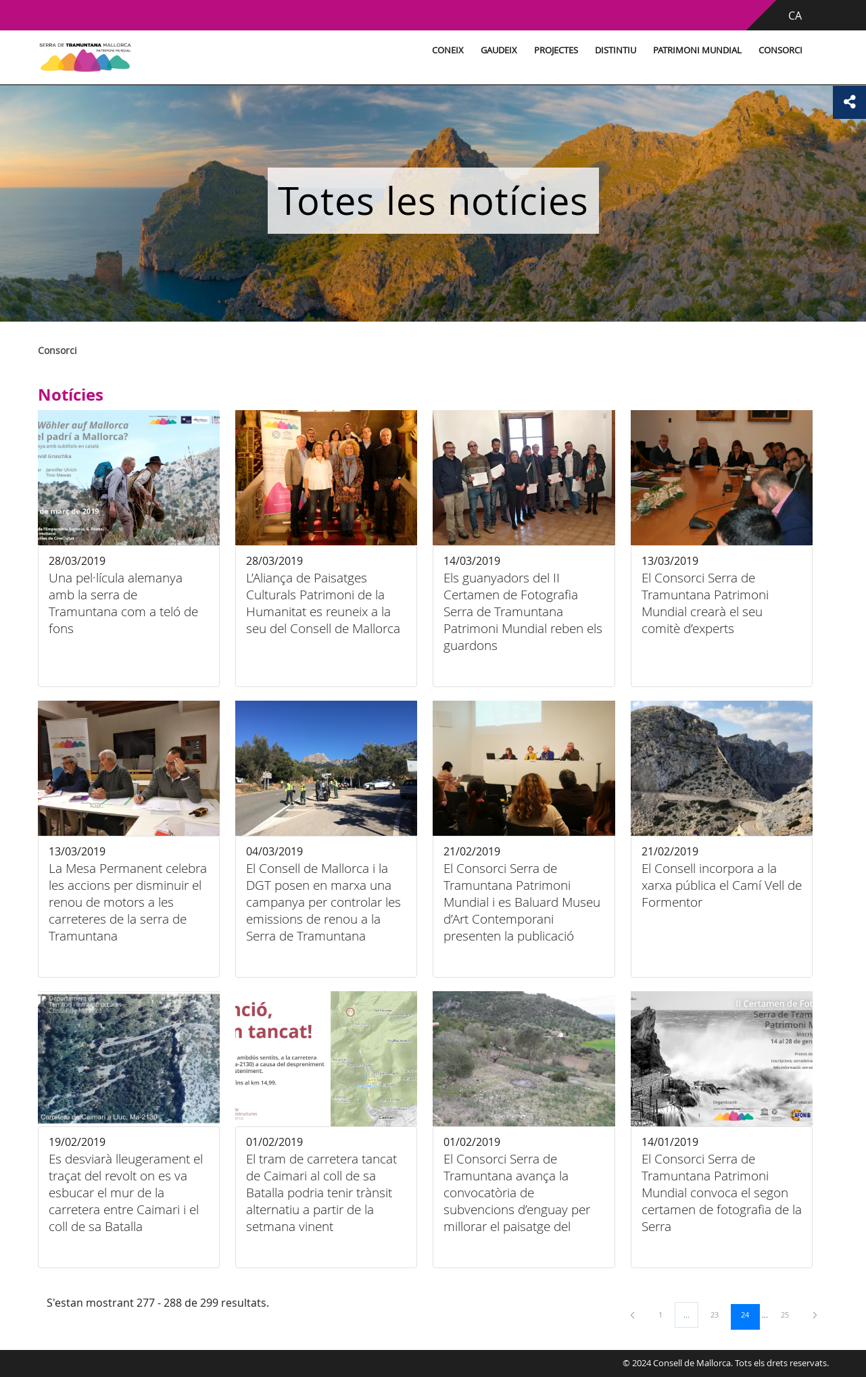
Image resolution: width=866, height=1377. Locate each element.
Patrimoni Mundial (673, 50)
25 (789, 1314)
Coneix (423, 50)
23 (719, 1314)
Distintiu (591, 50)
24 (749, 1314)
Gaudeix (474, 50)
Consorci (756, 50)
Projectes (532, 50)
